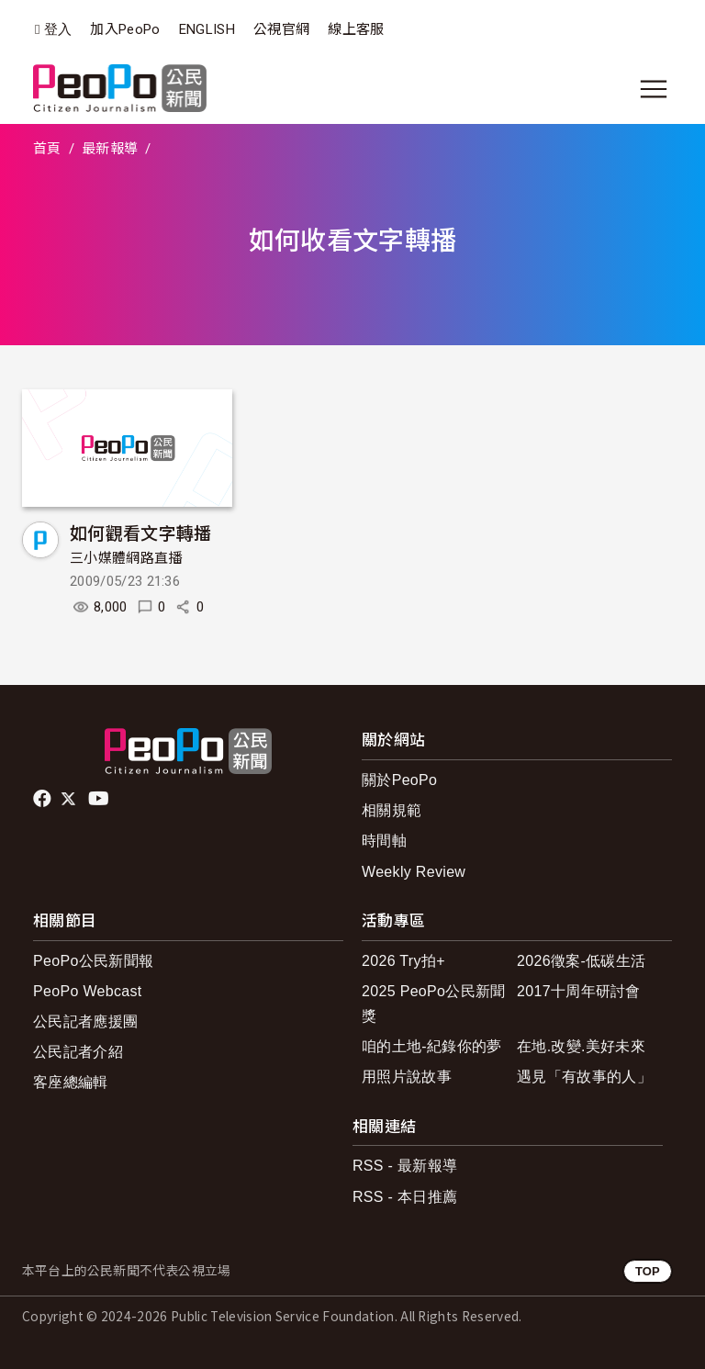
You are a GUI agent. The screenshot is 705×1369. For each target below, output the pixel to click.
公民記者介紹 (78, 1052)
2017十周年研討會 (579, 991)
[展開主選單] (653, 89)
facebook (43, 799)
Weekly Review (413, 872)
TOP (647, 1271)
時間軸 (384, 840)
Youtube (100, 799)
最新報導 (110, 148)
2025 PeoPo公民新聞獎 (434, 1003)
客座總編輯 (70, 1082)
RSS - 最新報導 (404, 1165)
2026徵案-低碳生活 (581, 961)
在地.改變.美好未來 (581, 1046)
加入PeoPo (125, 29)
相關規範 (391, 810)
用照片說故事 (407, 1076)
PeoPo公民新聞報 (93, 961)
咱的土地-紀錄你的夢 (432, 1046)
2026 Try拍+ (403, 961)
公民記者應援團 (85, 1021)
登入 (58, 30)
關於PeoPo (399, 780)
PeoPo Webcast (87, 991)
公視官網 (281, 29)
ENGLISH (207, 29)
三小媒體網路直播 (126, 558)
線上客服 (356, 29)
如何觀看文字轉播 (141, 532)
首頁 (47, 148)
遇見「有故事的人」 (584, 1076)
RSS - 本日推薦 (404, 1197)
